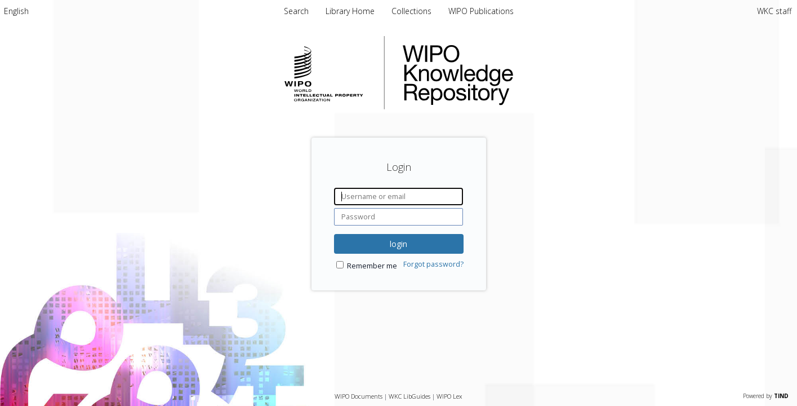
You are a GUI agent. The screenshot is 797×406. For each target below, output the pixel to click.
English (16, 11)
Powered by (766, 396)
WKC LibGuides (409, 396)
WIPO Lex (449, 396)
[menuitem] (16, 11)
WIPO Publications (481, 11)
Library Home (351, 11)
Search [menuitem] (296, 11)
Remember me (372, 266)
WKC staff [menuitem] (774, 11)
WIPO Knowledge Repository (504, 72)
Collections (412, 11)
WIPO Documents (358, 396)
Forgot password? (433, 264)
